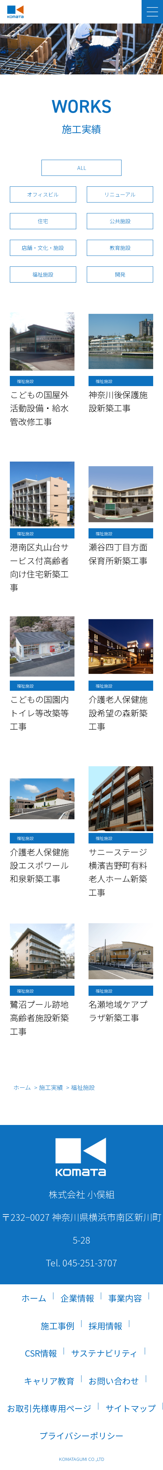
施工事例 (57, 1325)
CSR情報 (41, 1353)
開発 (120, 274)
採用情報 (105, 1325)
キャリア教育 (49, 1381)
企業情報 (77, 1298)
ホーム (22, 1087)
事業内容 (125, 1298)
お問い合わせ (114, 1381)
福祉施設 (42, 274)
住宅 (43, 221)
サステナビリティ (104, 1353)
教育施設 (120, 247)
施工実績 (51, 1087)
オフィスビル (43, 194)
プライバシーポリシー (81, 1435)
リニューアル (120, 194)
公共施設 (120, 221)
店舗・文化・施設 (43, 247)
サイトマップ (130, 1408)
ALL (81, 167)
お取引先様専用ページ (49, 1408)
